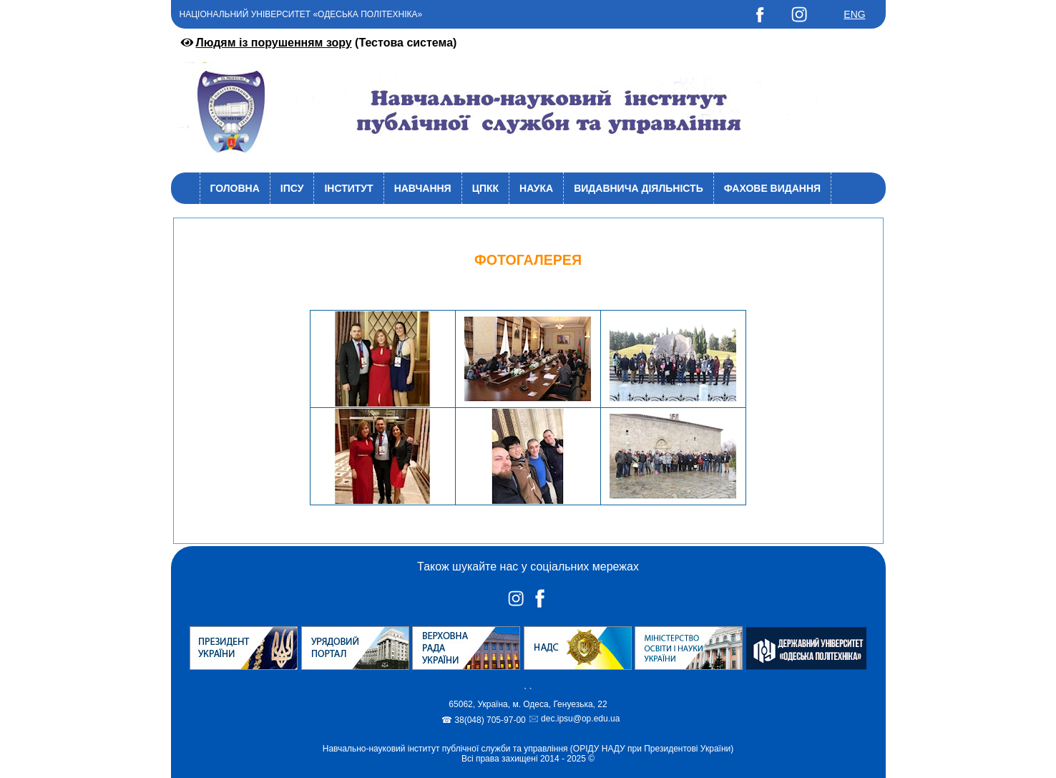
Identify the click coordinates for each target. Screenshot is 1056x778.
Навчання (422, 188)
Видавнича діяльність (638, 188)
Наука (536, 188)
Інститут (348, 188)
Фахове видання (772, 188)
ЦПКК (485, 188)
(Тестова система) (317, 43)
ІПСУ (292, 188)
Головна (235, 188)
